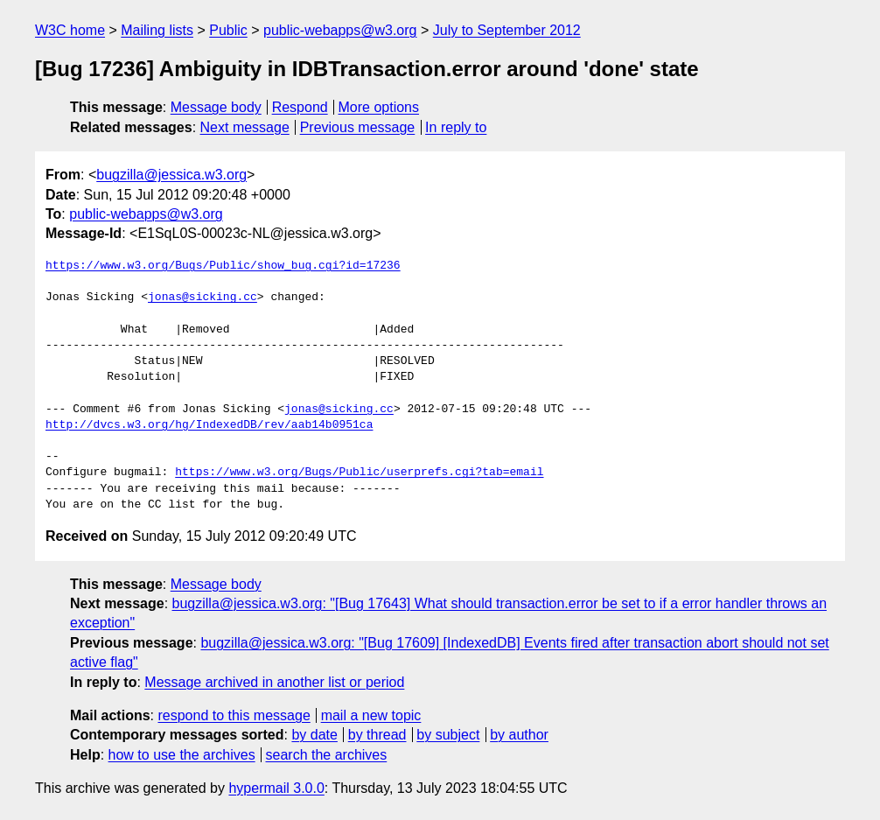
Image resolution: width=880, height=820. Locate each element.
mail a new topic (371, 715)
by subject (447, 734)
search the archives (327, 754)
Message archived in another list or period (274, 682)
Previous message (358, 127)
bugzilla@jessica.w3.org (171, 174)
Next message (245, 127)
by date (314, 734)
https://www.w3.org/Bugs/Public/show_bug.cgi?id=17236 (223, 266)
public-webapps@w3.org (339, 30)
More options (379, 107)
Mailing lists (157, 30)
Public (228, 30)
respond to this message (233, 715)
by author (519, 734)
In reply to (455, 127)
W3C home (70, 30)
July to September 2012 (507, 30)
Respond (300, 107)
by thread (377, 734)
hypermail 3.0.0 (276, 788)
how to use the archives (181, 754)
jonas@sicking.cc (202, 297)
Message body (216, 107)
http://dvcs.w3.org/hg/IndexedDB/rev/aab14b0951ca (209, 425)
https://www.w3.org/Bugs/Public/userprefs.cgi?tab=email (359, 472)
